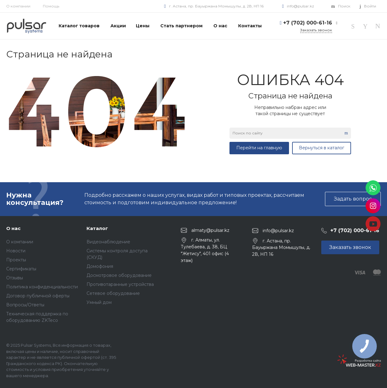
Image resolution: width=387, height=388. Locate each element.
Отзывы (14, 278)
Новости (15, 251)
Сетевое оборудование (113, 293)
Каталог (97, 228)
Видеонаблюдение (108, 242)
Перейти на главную (259, 148)
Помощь (51, 6)
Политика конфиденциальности (42, 287)
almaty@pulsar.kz (210, 230)
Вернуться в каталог (321, 148)
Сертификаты (21, 269)
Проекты (16, 260)
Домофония (100, 266)
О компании (18, 6)
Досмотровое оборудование (119, 275)
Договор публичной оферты (37, 296)
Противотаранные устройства (120, 284)
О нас (13, 228)
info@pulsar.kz (300, 6)
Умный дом (99, 302)
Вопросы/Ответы (25, 305)
